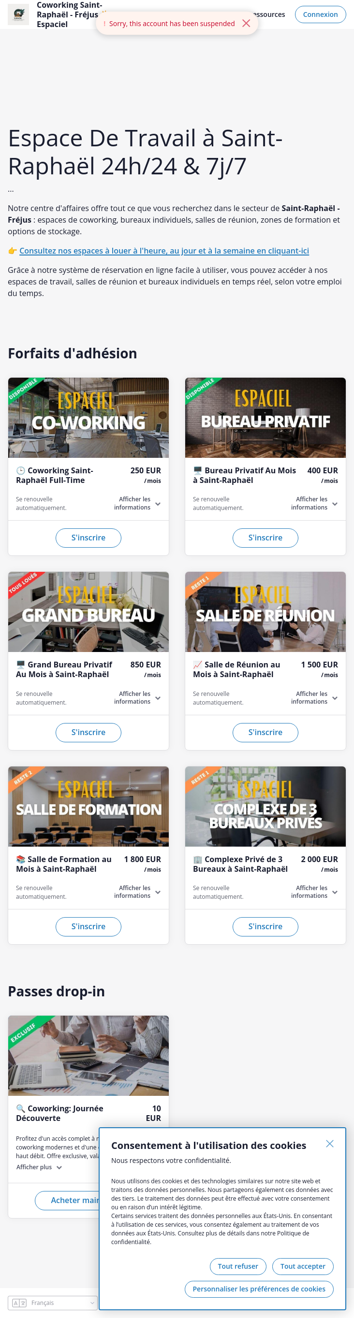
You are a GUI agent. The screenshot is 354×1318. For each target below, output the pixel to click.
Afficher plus (34, 1167)
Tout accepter (302, 1266)
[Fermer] (329, 1143)
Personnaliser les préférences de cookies (259, 1288)
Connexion (320, 14)
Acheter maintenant (88, 1200)
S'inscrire (89, 537)
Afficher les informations (132, 503)
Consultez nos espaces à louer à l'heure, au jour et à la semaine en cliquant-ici (164, 250)
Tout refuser (238, 1266)
